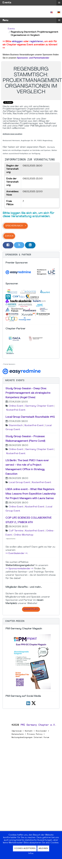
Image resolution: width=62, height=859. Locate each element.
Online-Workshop (23, 535)
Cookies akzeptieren (24, 848)
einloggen (17, 41)
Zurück (9, 236)
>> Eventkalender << (17, 553)
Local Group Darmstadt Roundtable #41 (30, 417)
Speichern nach (14, 226)
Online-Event (16, 406)
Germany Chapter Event (39, 406)
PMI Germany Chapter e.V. (38, 724)
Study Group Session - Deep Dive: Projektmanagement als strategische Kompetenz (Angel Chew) (28, 393)
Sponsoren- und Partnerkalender (33, 58)
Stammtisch (16, 425)
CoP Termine (16, 531)
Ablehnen (43, 848)
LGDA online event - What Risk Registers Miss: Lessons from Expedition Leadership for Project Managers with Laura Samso (31, 494)
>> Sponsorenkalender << (20, 569)
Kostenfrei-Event (15, 410)
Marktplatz (31, 609)
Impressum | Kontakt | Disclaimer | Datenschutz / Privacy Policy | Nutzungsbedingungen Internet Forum (30, 734)
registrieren (36, 41)
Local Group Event (19, 482)
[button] (31, 255)
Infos (31, 853)
